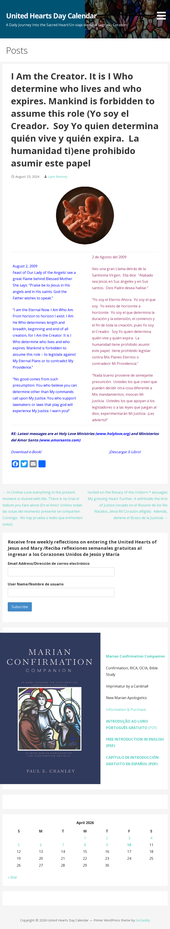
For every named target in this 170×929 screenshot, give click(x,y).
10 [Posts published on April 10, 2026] (129, 844)
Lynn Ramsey (57, 176)
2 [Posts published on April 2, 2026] (107, 838)
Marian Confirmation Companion (135, 656)
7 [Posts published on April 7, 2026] (63, 844)
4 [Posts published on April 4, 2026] (151, 838)
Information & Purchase (126, 709)
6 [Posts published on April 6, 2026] (41, 844)
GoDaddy (143, 920)
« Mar (12, 877)
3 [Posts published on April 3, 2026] (129, 838)
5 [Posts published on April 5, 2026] (19, 844)
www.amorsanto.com (59, 440)
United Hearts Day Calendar (51, 15)
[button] (163, 10)
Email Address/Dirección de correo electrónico (49, 563)
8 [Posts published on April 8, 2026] (85, 844)
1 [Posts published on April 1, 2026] (85, 838)
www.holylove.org (112, 433)
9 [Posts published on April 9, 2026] (107, 844)
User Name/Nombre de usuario (36, 584)
